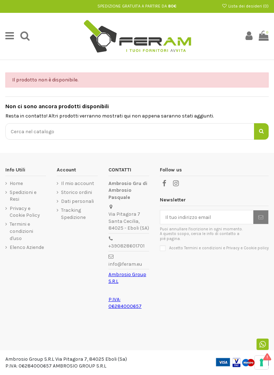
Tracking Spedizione (73, 213)
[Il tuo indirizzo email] (206, 217)
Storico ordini (76, 192)
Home (16, 183)
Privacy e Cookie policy (247, 247)
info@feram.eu (125, 264)
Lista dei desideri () (245, 6)
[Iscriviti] (260, 217)
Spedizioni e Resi (23, 195)
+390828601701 (126, 246)
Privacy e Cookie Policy (25, 212)
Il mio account (77, 183)
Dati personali (77, 201)
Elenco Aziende (27, 247)
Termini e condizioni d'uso (21, 231)
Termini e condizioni (203, 247)
